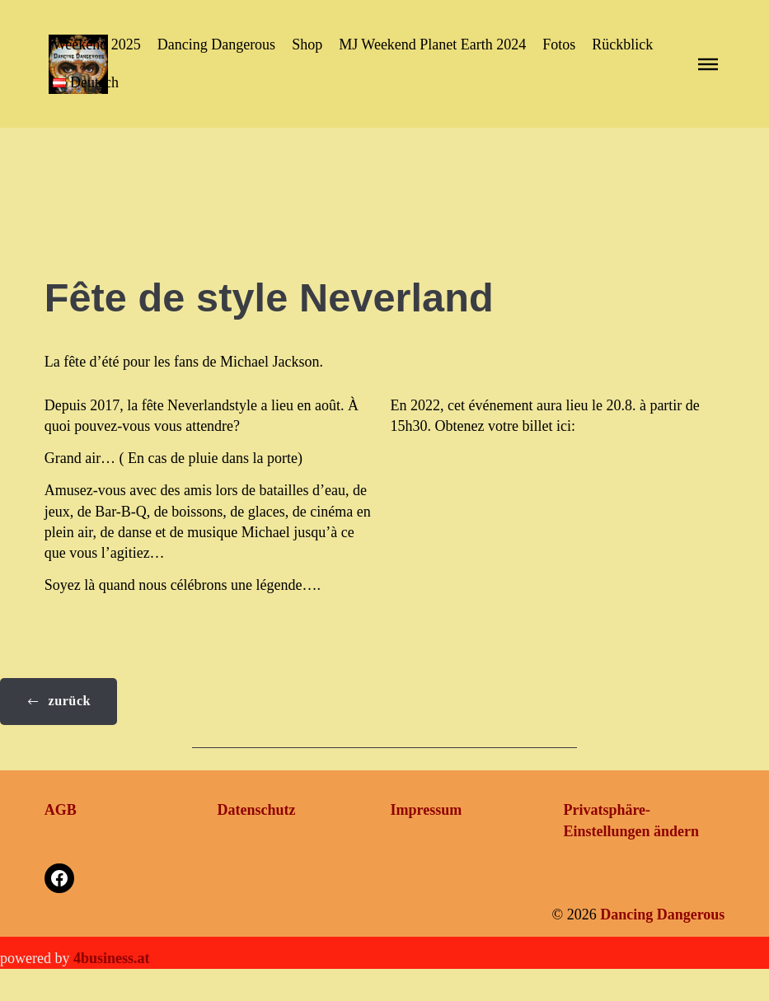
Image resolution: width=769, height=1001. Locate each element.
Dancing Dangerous (216, 44)
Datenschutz (257, 810)
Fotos (558, 44)
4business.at (111, 958)
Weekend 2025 (97, 44)
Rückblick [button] (622, 44)
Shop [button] (307, 44)
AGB (61, 810)
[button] (86, 83)
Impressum (426, 810)
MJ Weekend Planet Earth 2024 (432, 44)
